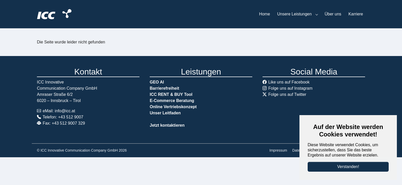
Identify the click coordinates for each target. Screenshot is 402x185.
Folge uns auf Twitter (287, 94)
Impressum (278, 150)
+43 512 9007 (70, 117)
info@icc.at (65, 111)
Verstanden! (348, 166)
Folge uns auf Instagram (290, 88)
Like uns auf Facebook (288, 82)
